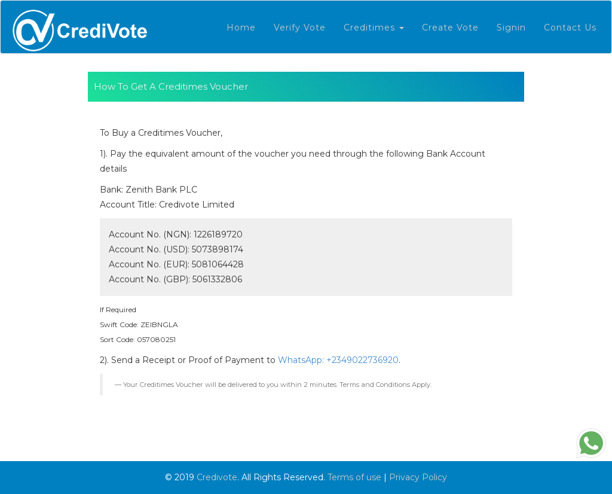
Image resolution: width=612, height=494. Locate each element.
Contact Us (570, 27)
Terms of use (354, 477)
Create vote (450, 27)
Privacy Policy (418, 477)
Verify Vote (300, 27)
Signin (511, 27)
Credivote (217, 477)
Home (241, 27)
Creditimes (374, 27)
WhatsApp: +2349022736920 (338, 360)
